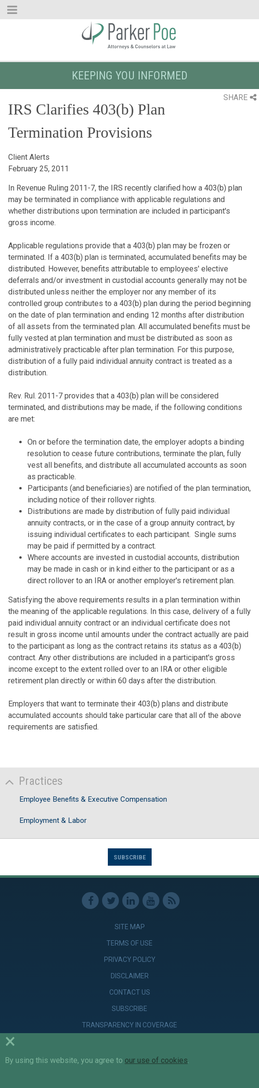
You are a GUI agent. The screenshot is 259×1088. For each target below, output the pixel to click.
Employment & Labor (53, 820)
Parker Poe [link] (129, 35)
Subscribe (130, 857)
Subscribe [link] (129, 1008)
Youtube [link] (150, 900)
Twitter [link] (110, 900)
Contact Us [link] (129, 992)
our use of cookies (156, 1060)
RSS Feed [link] (171, 900)
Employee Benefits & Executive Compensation (93, 799)
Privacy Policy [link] (129, 959)
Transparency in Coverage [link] (129, 1025)
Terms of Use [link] (129, 943)
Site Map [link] (130, 927)
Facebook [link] (90, 900)
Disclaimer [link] (130, 976)
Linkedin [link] (130, 900)
